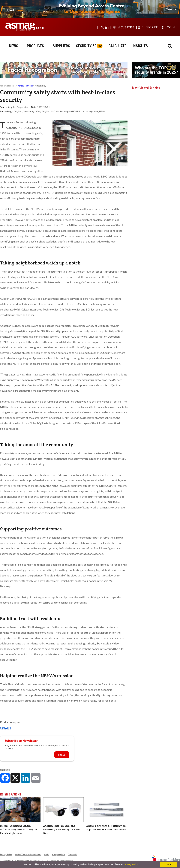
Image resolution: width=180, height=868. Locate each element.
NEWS (15, 46)
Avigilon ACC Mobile (52, 111)
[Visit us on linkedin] (107, 27)
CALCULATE (117, 46)
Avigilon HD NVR (72, 111)
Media (46, 854)
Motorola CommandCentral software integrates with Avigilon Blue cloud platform (19, 829)
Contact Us (72, 854)
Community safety (32, 111)
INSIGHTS (140, 46)
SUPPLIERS (61, 46)
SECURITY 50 (86, 46)
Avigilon (18, 111)
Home (12, 86)
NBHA (102, 111)
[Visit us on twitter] (102, 27)
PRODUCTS (37, 46)
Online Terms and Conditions (28, 854)
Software (5, 727)
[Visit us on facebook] (98, 27)
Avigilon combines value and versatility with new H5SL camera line (61, 829)
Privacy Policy (6, 854)
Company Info (58, 854)
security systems (90, 111)
